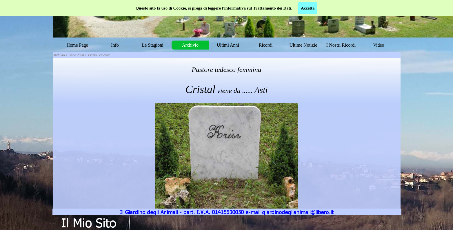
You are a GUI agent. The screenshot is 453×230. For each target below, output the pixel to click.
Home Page (77, 45)
